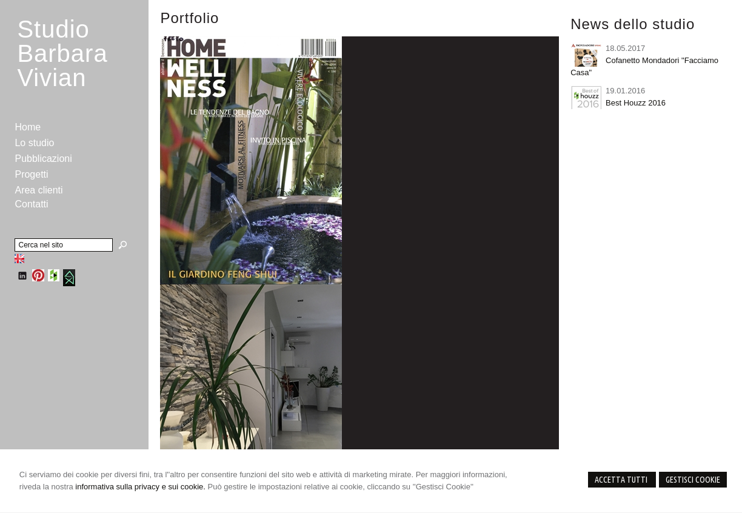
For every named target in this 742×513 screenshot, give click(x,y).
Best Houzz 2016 (636, 102)
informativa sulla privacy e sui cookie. (140, 486)
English (19, 258)
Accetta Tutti (622, 480)
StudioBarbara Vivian (62, 53)
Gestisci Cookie (693, 480)
